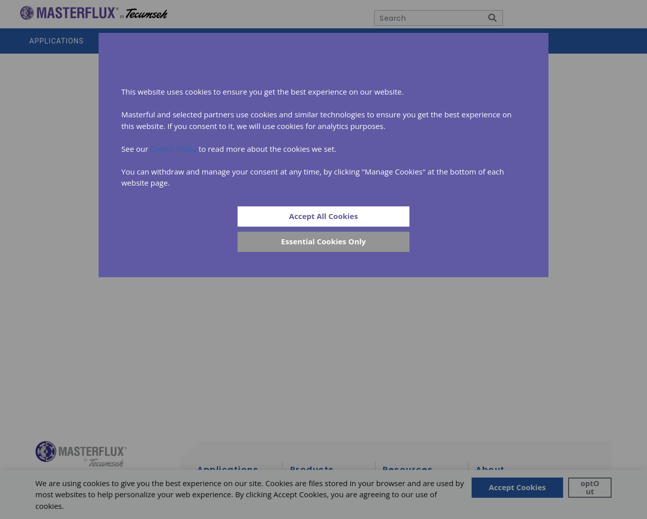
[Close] (323, 242)
